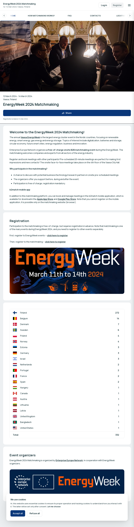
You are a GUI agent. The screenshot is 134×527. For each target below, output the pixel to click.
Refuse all (35, 513)
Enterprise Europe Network (69, 460)
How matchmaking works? (41, 15)
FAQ (69, 15)
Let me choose (54, 506)
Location (121, 15)
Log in (104, 5)
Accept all (18, 513)
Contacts (95, 15)
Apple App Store (45, 199)
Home (13, 15)
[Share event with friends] (67, 113)
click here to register (57, 235)
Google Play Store (67, 199)
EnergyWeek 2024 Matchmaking (19, 3)
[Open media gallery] (67, 271)
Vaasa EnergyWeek (30, 137)
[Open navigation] (129, 5)
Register (117, 5)
